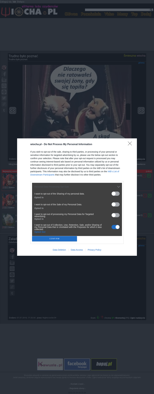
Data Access (77, 250)
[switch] (116, 194)
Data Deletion (59, 250)
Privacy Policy (94, 250)
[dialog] (77, 197)
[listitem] (77, 186)
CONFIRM (54, 239)
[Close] (131, 144)
